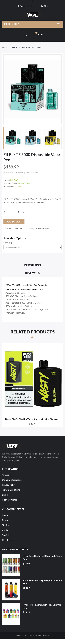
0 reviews (19, 173)
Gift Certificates (9, 499)
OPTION (8, 243)
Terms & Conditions (11, 490)
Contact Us (7, 515)
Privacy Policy (8, 485)
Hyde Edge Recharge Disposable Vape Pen (42, 557)
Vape (32, 635)
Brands (5, 494)
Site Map (6, 525)
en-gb (44, 6)
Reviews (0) (32, 273)
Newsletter (7, 540)
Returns (5, 520)
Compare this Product (39, 228)
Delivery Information (12, 480)
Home (4, 47)
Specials (6, 535)
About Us (6, 475)
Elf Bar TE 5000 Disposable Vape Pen (27, 47)
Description (32, 265)
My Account (22, 6)
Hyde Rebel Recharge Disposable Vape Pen (42, 582)
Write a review (32, 173)
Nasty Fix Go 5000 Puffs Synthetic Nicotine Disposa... (32, 419)
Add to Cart (13, 221)
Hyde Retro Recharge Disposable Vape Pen (43, 606)
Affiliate (6, 530)
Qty (5, 212)
